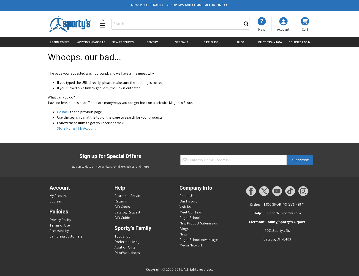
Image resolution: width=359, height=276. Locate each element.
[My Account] (262, 24)
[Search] (246, 24)
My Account (87, 128)
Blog (240, 42)
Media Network (191, 245)
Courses (55, 201)
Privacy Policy (60, 219)
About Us (186, 195)
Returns (120, 201)
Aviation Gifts (124, 247)
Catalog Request (127, 212)
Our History (188, 201)
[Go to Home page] (70, 24)
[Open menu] (102, 23)
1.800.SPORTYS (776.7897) (284, 204)
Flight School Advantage (199, 239)
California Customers (65, 236)
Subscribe (300, 160)
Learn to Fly (59, 42)
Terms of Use (59, 225)
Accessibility (59, 230)
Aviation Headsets (91, 42)
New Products (123, 42)
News (184, 234)
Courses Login (299, 42)
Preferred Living (127, 241)
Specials (181, 42)
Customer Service (127, 195)
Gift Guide (211, 42)
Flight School (190, 217)
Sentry (152, 42)
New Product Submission (199, 223)
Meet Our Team (191, 212)
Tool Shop (122, 236)
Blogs (184, 228)
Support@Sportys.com (283, 213)
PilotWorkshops (127, 252)
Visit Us (185, 206)
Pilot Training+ (270, 42)
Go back (63, 111)
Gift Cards (122, 206)
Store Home (66, 128)
